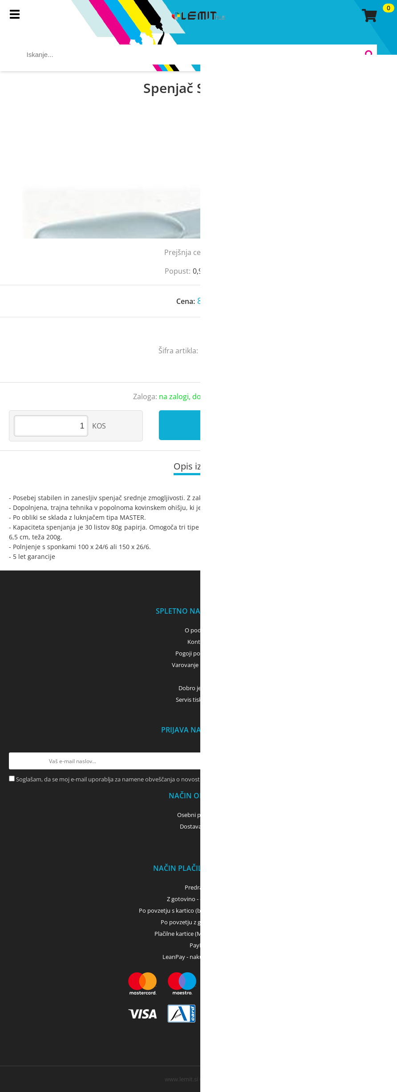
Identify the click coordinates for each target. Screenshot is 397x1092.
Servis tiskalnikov (198, 700)
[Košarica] (368, 15)
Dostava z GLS (198, 826)
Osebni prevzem (198, 815)
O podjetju (199, 630)
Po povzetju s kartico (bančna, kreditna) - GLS (198, 910)
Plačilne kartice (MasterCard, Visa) (198, 934)
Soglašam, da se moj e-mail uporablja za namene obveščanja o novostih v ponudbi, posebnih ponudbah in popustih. (169, 779)
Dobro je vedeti (198, 688)
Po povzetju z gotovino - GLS (198, 922)
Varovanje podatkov (199, 665)
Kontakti (198, 642)
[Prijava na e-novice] (379, 760)
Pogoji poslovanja (198, 653)
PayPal (198, 945)
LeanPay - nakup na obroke (198, 957)
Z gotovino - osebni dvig (198, 899)
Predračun (198, 887)
